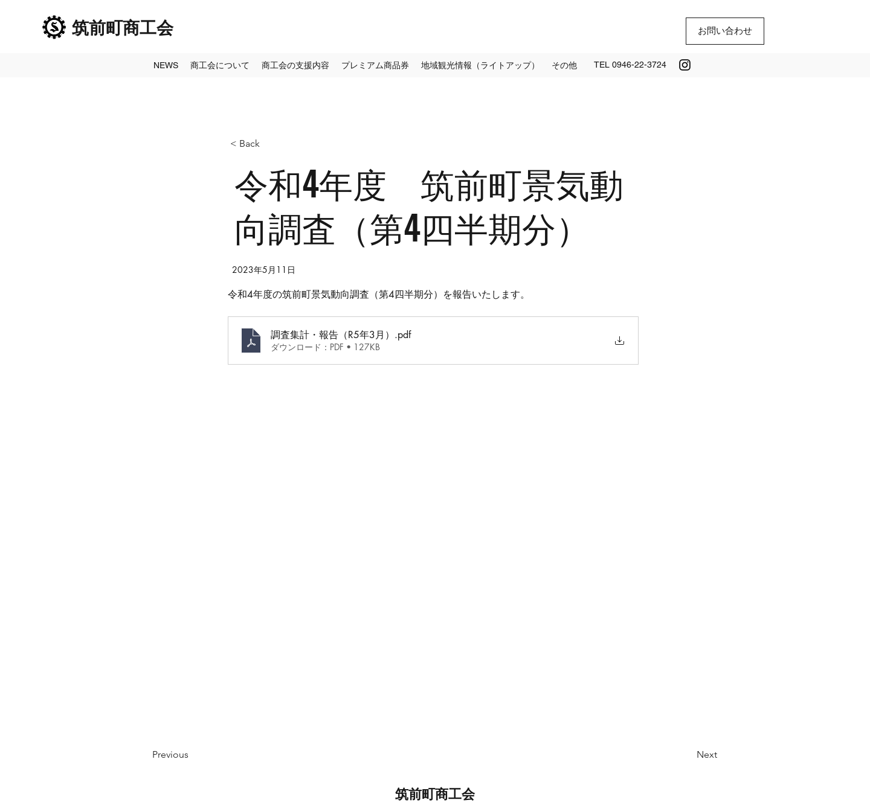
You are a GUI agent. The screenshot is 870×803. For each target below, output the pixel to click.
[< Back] (270, 144)
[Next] (687, 755)
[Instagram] (684, 64)
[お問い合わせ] (725, 31)
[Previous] (192, 755)
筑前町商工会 (122, 26)
